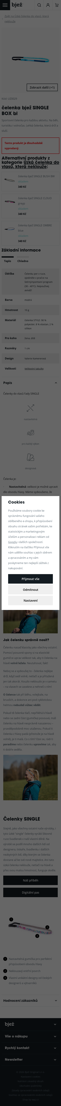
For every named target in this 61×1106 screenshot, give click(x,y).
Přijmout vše (30, 579)
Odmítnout (30, 590)
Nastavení (31, 600)
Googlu (12, 542)
